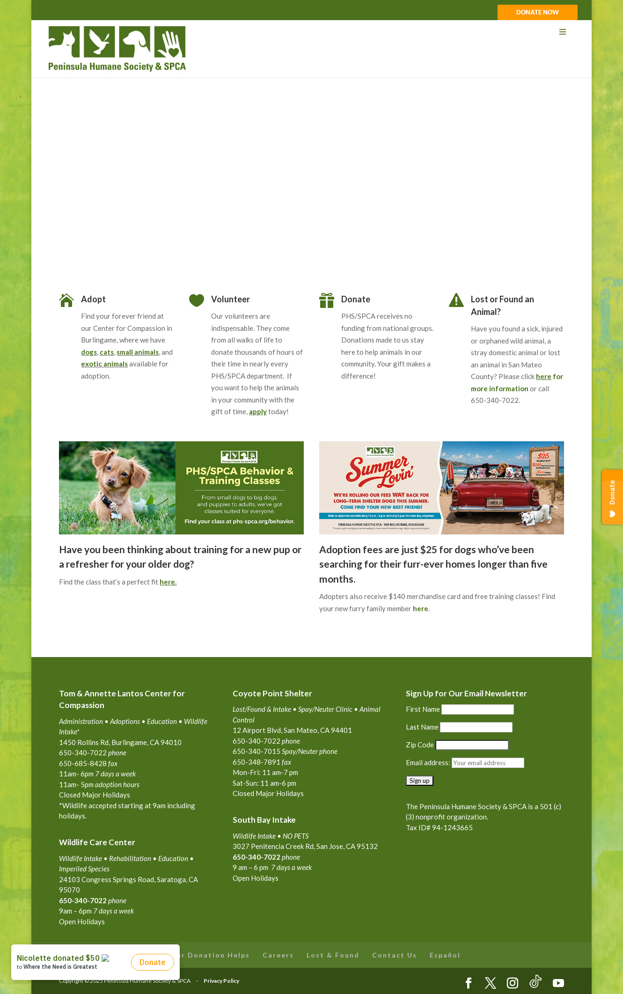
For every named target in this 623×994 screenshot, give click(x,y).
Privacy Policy (221, 980)
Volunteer (230, 299)
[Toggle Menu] (311, 32)
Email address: (429, 762)
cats (107, 352)
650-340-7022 (256, 857)
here (420, 608)
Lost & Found (333, 955)
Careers (278, 955)
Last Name (422, 727)
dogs (89, 352)
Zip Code (420, 744)
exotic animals (104, 363)
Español (445, 955)
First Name (423, 709)
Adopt (93, 299)
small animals (138, 352)
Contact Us (394, 955)
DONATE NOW (537, 12)
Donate (355, 299)
